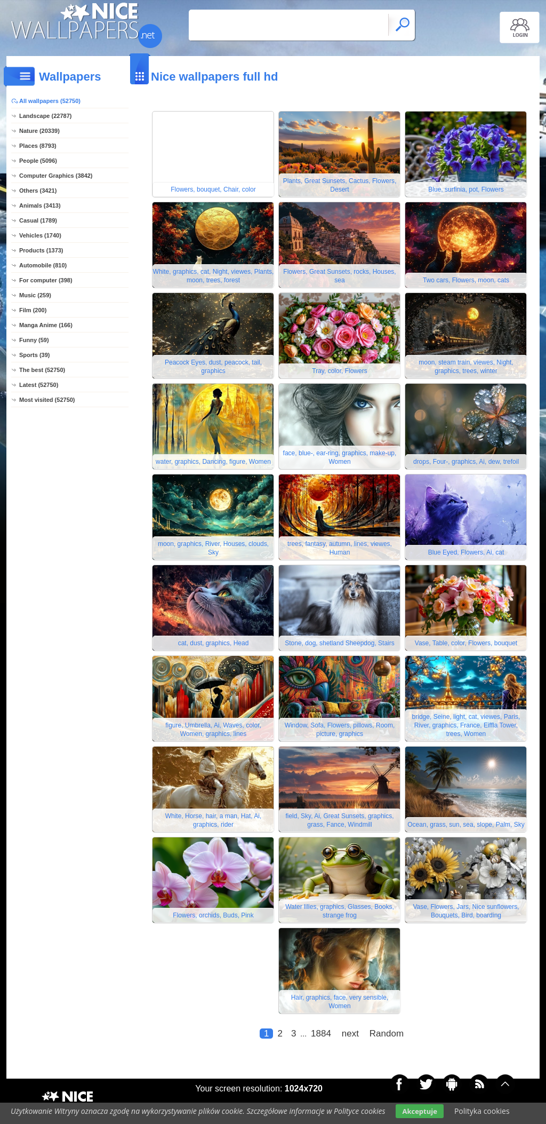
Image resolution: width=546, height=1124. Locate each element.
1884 (321, 1033)
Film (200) (32, 310)
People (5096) (38, 160)
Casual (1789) (38, 220)
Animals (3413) (40, 205)
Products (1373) (41, 250)
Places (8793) (38, 146)
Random (387, 1033)
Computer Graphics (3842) (56, 175)
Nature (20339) (39, 131)
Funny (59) (34, 340)
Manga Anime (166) (46, 325)
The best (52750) (42, 370)
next (350, 1033)
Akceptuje (419, 1111)
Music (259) (35, 295)
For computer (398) (46, 280)
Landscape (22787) (45, 116)
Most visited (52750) (47, 400)
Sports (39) (34, 355)
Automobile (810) (43, 265)
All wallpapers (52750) (50, 101)
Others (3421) (38, 190)
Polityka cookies (482, 1111)
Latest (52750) (38, 385)
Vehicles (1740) (40, 235)
